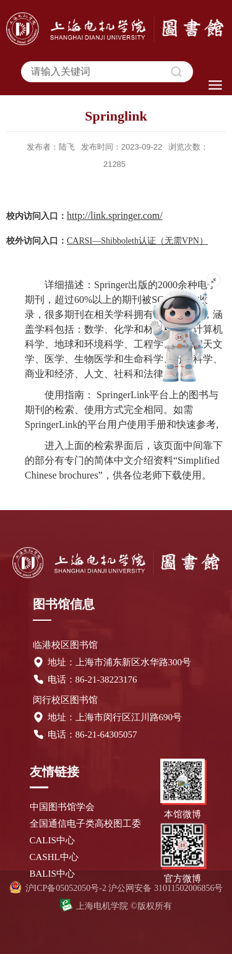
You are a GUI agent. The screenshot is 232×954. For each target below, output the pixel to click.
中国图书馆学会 (62, 807)
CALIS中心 (52, 840)
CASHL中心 (54, 857)
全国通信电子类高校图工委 (85, 823)
